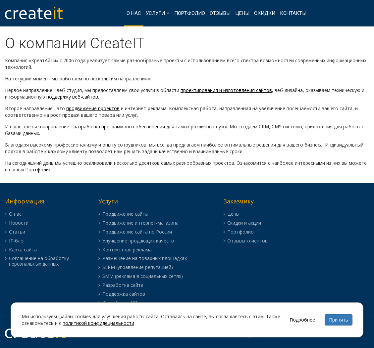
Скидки (264, 13)
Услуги (155, 13)
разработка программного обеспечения (119, 126)
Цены (242, 13)
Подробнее (302, 320)
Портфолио (189, 13)
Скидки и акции (244, 223)
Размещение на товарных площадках (144, 258)
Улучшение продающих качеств (138, 241)
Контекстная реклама (127, 250)
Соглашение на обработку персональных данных (39, 261)
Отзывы (220, 13)
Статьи (17, 232)
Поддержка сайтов (123, 294)
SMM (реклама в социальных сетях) (142, 276)
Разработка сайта (122, 285)
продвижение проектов (93, 108)
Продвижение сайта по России (137, 232)
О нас (134, 13)
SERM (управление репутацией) (137, 267)
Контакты (293, 13)
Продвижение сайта (125, 214)
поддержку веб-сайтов (72, 97)
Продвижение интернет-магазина (140, 223)
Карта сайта (23, 250)
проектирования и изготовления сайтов (226, 90)
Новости (18, 223)
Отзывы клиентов (247, 241)
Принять (338, 320)
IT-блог (17, 241)
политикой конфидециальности (98, 323)
